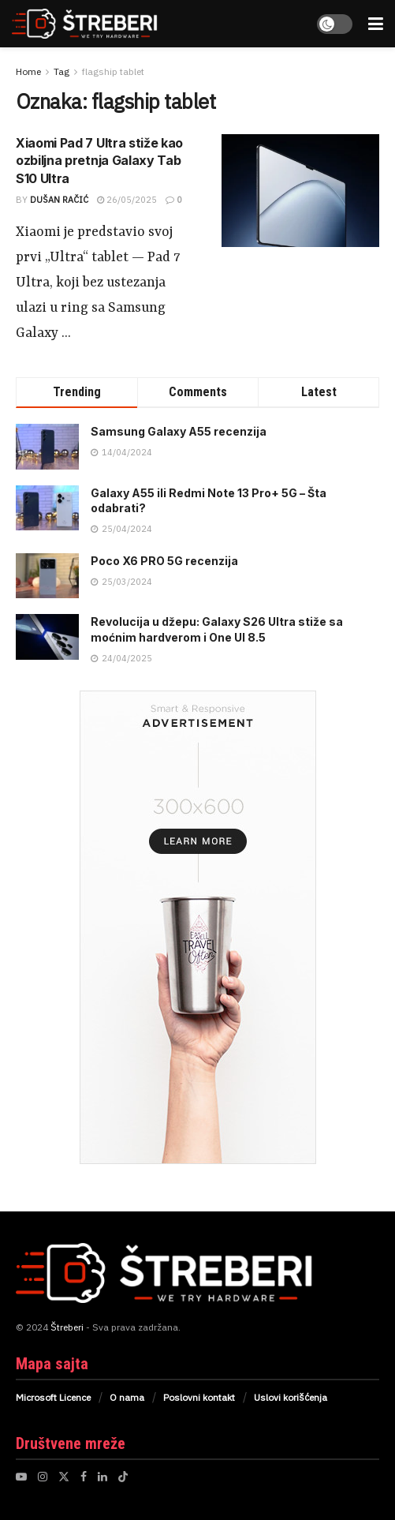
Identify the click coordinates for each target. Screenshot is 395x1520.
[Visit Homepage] (101, 23)
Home (28, 71)
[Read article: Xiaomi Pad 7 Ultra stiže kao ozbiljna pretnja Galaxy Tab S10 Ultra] (300, 190)
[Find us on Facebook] (83, 1476)
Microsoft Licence (53, 1397)
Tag (61, 71)
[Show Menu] (375, 23)
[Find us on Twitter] (63, 1476)
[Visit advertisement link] (197, 927)
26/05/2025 (127, 199)
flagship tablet (113, 71)
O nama (127, 1397)
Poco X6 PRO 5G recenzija (164, 560)
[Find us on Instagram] (42, 1476)
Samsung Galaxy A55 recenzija (178, 431)
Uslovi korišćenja (290, 1397)
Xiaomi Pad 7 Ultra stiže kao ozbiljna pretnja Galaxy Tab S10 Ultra (99, 160)
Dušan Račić (59, 199)
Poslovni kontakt (199, 1397)
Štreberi (67, 1327)
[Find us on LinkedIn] (102, 1476)
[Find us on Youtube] (21, 1476)
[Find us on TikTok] (123, 1476)
